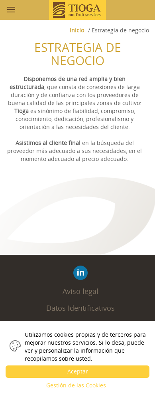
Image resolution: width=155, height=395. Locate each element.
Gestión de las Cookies (76, 385)
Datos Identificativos (80, 308)
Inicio (77, 30)
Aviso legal (80, 291)
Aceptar (77, 371)
